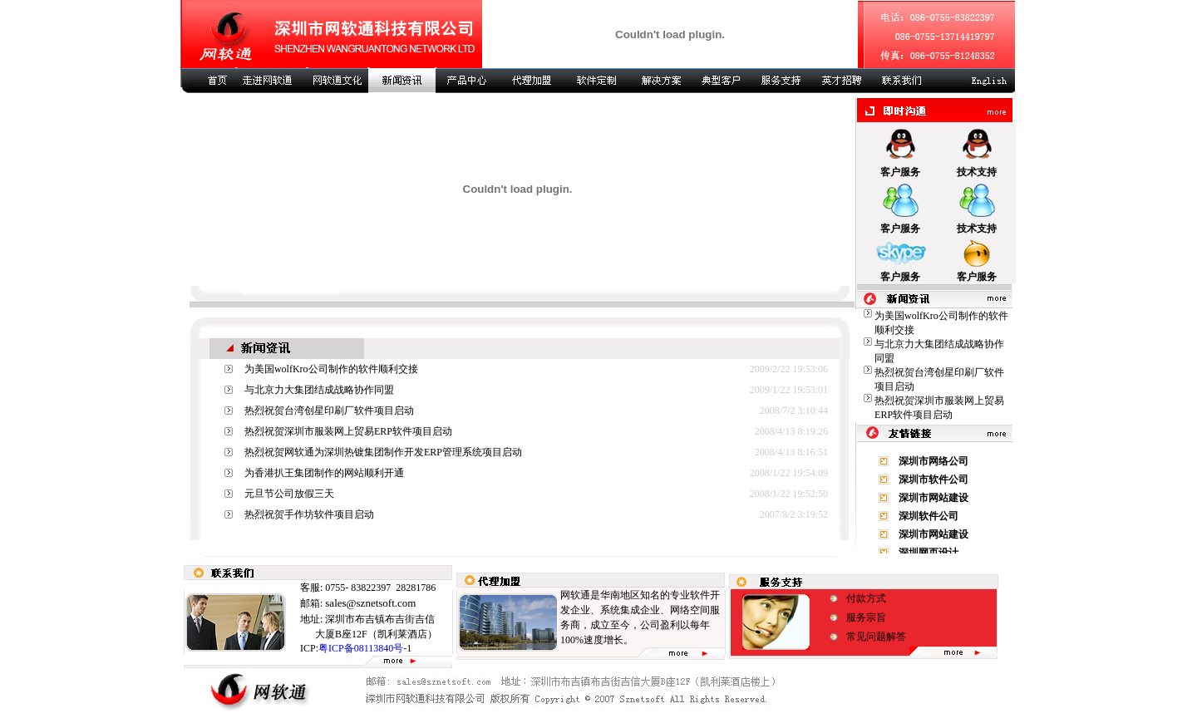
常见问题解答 (876, 636)
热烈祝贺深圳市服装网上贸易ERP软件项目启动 (348, 431)
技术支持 (977, 172)
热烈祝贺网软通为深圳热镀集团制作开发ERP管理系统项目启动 (383, 452)
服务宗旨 (866, 617)
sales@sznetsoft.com (370, 603)
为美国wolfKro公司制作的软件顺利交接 (331, 369)
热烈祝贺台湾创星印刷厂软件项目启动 (329, 410)
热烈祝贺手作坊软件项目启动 (309, 514)
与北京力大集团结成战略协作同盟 (319, 390)
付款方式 (866, 598)
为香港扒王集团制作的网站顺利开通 (324, 473)
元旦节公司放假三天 (289, 493)
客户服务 (900, 172)
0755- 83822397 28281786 (379, 587)
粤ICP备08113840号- (362, 648)
